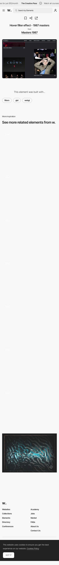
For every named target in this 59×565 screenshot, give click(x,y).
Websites (6, 509)
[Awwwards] (9, 10)
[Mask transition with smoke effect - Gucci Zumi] (29, 192)
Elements (6, 518)
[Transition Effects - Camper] (29, 408)
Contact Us (35, 530)
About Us (35, 526)
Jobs (33, 513)
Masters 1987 (29, 32)
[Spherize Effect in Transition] (29, 364)
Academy (35, 509)
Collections (7, 513)
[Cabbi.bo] (29, 452)
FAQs (33, 522)
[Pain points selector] (29, 278)
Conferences (7, 526)
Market (34, 518)
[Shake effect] (29, 235)
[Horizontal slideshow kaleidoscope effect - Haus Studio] (29, 321)
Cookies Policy (33, 548)
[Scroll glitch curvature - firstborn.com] (29, 149)
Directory (6, 522)
